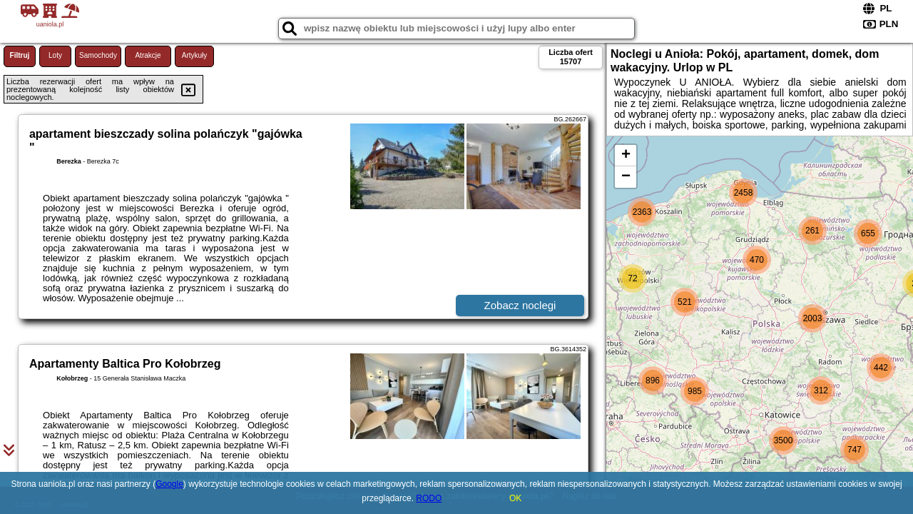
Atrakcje (147, 55)
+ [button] (626, 155)
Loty (55, 55)
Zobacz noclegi (520, 305)
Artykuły (195, 55)
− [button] (626, 177)
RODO (429, 498)
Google (169, 484)
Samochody (98, 55)
